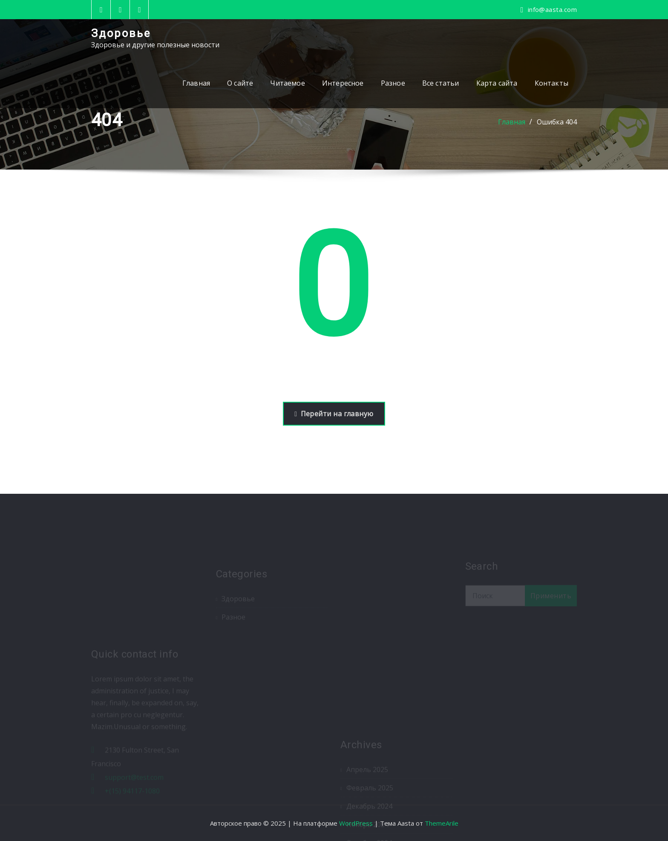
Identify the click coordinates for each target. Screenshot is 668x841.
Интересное (343, 83)
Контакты (551, 83)
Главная (196, 83)
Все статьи (440, 83)
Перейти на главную (333, 413)
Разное (393, 83)
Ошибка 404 (557, 122)
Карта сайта (497, 83)
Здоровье (121, 33)
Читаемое (287, 83)
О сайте (240, 83)
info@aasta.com (552, 9)
